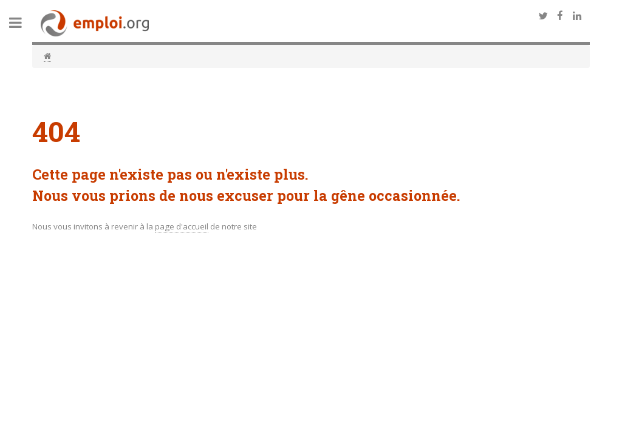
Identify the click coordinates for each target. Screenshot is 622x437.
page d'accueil (181, 226)
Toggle (22, 23)
